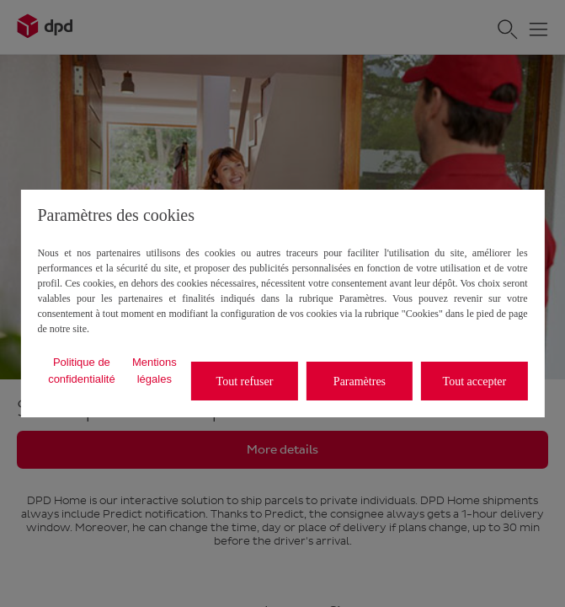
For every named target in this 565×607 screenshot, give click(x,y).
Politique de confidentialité (81, 370)
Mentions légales (154, 370)
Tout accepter (475, 381)
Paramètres (359, 381)
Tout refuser (245, 381)
